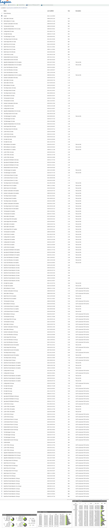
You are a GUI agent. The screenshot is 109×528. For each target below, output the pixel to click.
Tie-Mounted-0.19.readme (9, 211)
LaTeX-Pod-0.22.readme (9, 244)
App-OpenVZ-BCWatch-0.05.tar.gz (11, 401)
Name (5, 10)
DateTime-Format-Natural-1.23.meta (11, 275)
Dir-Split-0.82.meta (8, 139)
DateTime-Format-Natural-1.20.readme (12, 378)
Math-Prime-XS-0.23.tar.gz (9, 468)
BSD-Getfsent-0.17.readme (10, 149)
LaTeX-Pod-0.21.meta (8, 54)
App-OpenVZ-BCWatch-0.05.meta (11, 159)
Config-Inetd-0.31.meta (9, 31)
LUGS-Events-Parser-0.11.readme (11, 306)
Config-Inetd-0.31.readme (9, 236)
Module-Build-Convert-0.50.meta (11, 167)
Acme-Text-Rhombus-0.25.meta (11, 67)
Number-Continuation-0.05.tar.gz (11, 332)
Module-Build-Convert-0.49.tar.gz (11, 429)
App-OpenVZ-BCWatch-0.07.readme (12, 254)
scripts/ (5, 16)
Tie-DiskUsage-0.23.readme (10, 172)
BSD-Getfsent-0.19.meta (9, 85)
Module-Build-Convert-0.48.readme (11, 344)
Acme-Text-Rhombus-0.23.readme (11, 257)
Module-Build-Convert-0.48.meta (11, 57)
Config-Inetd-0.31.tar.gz (9, 370)
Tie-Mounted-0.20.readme (9, 213)
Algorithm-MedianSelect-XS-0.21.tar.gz (12, 452)
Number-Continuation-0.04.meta (11, 23)
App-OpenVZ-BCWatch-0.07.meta (11, 165)
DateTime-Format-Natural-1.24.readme (12, 368)
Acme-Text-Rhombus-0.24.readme (11, 260)
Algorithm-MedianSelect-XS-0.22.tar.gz (12, 457)
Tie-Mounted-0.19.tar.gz (9, 321)
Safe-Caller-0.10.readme (9, 224)
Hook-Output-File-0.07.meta (10, 41)
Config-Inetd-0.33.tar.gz (9, 373)
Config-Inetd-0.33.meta (9, 108)
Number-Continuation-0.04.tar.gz (11, 290)
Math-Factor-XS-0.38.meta (9, 51)
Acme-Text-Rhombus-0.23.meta (11, 69)
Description (78, 10)
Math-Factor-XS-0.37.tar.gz (10, 473)
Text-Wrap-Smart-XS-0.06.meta (10, 39)
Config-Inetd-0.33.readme (9, 242)
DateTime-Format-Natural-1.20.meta (11, 267)
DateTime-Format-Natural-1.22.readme (12, 362)
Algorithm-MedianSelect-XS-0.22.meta (12, 111)
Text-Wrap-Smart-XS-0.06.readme (11, 183)
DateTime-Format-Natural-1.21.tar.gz (12, 488)
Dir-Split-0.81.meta (8, 141)
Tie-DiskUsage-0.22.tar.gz (9, 437)
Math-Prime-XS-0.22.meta (9, 44)
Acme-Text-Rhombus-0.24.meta (11, 72)
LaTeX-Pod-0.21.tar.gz (8, 403)
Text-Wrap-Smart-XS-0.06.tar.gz (11, 460)
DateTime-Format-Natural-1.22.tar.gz (12, 483)
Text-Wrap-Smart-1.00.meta (10, 87)
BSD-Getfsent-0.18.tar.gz (9, 314)
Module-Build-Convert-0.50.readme (11, 355)
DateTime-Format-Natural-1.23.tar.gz (12, 491)
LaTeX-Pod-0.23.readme (9, 247)
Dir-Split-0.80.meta (8, 34)
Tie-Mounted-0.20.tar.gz (9, 316)
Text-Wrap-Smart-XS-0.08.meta (10, 129)
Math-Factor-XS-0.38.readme (10, 188)
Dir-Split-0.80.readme (8, 385)
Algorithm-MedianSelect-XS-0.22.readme (12, 62)
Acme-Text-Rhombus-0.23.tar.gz (11, 339)
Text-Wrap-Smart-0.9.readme (10, 198)
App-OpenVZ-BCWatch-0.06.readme (12, 252)
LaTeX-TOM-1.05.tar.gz (9, 445)
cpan (8, 8)
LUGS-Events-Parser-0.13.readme (11, 311)
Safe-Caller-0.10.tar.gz (8, 324)
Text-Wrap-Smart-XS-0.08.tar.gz (11, 465)
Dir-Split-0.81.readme (8, 283)
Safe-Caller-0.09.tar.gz (8, 329)
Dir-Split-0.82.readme (8, 285)
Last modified (50, 10)
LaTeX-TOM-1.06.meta (9, 157)
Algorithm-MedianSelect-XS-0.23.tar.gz (12, 455)
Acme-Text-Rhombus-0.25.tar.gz (11, 334)
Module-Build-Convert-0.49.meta (11, 59)
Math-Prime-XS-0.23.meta (9, 46)
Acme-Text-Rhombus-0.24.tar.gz (11, 342)
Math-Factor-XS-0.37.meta (9, 49)
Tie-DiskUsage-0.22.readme (10, 170)
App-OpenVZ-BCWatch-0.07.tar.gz (11, 398)
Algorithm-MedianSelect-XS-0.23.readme (12, 64)
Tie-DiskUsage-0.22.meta (9, 121)
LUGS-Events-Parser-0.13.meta (11, 175)
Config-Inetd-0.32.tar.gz (9, 383)
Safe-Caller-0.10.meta (8, 80)
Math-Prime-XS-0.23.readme (10, 298)
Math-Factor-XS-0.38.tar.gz (10, 475)
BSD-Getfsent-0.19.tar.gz (9, 303)
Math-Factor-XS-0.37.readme (10, 185)
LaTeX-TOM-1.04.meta (9, 152)
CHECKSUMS (7, 442)
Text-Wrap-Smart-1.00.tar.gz (10, 357)
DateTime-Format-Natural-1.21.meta (11, 270)
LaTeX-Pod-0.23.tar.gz (8, 414)
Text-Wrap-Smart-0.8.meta (9, 90)
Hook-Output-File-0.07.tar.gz (10, 319)
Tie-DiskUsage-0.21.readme (10, 116)
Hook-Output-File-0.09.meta (10, 126)
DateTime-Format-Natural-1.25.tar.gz (12, 496)
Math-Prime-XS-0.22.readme (10, 296)
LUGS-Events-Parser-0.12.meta (11, 177)
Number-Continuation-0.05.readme (11, 190)
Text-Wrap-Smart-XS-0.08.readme (11, 208)
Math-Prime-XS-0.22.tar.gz (9, 463)
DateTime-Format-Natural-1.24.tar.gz (12, 493)
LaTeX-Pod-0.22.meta (8, 131)
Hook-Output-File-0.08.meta (10, 136)
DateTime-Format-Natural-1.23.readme (12, 365)
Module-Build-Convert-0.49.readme (11, 350)
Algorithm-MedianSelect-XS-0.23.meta (12, 123)
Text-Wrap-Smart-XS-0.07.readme (11, 206)
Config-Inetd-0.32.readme (9, 239)
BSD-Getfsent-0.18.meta (9, 95)
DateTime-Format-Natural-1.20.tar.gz (12, 481)
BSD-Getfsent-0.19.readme (10, 147)
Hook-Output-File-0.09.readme (10, 221)
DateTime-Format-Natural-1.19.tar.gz (12, 478)
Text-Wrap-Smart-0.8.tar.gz (9, 352)
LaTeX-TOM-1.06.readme (9, 411)
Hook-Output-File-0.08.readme (10, 218)
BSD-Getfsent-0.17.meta (9, 21)
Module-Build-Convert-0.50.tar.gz (11, 439)
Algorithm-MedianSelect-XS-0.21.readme (12, 75)
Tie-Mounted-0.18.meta (9, 26)
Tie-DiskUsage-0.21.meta (9, 36)
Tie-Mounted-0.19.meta (9, 100)
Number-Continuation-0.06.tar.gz (11, 326)
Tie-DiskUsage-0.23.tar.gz (9, 434)
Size (69, 10)
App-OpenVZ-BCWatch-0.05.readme (12, 249)
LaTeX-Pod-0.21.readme (9, 234)
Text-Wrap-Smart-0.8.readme (10, 195)
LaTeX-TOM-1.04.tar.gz (9, 450)
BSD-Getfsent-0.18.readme (10, 144)
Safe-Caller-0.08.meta (8, 18)
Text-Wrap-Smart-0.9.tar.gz (9, 360)
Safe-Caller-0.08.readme (9, 226)
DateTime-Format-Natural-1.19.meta (11, 265)
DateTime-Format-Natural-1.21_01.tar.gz (12, 486)
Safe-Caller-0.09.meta (8, 82)
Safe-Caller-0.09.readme (9, 216)
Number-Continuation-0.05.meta (11, 77)
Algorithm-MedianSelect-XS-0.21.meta (12, 28)
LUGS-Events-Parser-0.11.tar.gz (11, 419)
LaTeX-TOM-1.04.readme (9, 406)
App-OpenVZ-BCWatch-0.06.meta (11, 162)
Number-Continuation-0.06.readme (11, 203)
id (15, 8)
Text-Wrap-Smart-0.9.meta (9, 93)
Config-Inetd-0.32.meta (9, 105)
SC (18, 8)
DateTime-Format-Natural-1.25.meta (11, 280)
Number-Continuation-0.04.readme (11, 193)
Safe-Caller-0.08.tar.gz (8, 293)
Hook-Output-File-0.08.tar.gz (10, 347)
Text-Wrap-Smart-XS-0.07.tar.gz (11, 470)
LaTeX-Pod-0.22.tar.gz (8, 416)
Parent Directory (7, 13)
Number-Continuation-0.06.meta (11, 103)
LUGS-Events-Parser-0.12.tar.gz (11, 424)
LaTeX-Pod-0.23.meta (8, 134)
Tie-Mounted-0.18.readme (9, 231)
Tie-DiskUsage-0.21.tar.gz (9, 432)
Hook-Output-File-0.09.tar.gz (10, 337)
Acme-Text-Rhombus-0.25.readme (11, 262)
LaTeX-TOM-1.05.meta (9, 154)
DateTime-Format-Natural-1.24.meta (11, 278)
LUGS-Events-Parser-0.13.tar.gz (11, 421)
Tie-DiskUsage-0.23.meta (9, 118)
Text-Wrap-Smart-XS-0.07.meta (10, 113)
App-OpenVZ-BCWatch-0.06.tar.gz (11, 396)
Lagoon (79, 499)
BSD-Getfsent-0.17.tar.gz (9, 288)
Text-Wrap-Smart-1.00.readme (10, 201)
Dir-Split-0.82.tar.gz (8, 388)
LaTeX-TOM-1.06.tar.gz (9, 447)
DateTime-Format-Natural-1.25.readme (12, 375)
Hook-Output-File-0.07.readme (10, 229)
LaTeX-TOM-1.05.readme (9, 409)
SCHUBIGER (23, 8)
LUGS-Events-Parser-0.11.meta (11, 180)
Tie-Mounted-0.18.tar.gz (9, 301)
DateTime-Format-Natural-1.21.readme (12, 380)
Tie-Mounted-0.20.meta (9, 98)
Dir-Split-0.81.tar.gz (8, 391)
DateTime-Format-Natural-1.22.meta (11, 272)
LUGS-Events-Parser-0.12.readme (11, 308)
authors (12, 8)
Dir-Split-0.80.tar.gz (8, 393)
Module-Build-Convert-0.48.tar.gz (11, 427)
